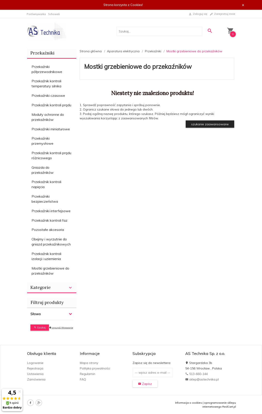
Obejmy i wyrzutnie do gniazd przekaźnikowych (51, 241)
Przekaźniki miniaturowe (51, 129)
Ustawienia (35, 374)
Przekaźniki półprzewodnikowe (47, 69)
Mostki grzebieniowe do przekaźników (50, 270)
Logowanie (35, 363)
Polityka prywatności (95, 368)
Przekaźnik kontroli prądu (51, 105)
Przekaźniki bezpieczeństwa (45, 199)
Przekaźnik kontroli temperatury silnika (46, 83)
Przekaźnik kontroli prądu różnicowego (51, 155)
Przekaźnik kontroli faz (49, 220)
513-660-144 (196, 374)
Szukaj (40, 327)
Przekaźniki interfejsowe (51, 211)
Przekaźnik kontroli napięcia (46, 184)
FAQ (83, 379)
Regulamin (87, 374)
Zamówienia (36, 379)
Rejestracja (35, 368)
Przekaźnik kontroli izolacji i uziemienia (46, 256)
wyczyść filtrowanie (61, 327)
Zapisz (145, 384)
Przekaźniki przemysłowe (42, 141)
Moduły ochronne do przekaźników (48, 117)
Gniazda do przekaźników (43, 170)
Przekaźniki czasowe (48, 95)
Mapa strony (89, 363)
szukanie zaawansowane (210, 124)
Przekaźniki (42, 53)
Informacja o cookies (188, 402)
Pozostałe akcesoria (48, 229)
